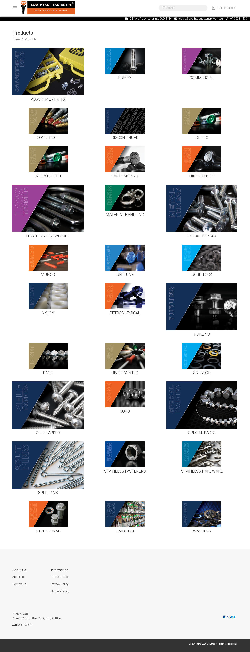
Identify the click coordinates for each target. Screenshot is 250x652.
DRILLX (202, 137)
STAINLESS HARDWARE (202, 471)
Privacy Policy (59, 584)
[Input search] (185, 8)
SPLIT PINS (48, 492)
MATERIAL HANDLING (125, 214)
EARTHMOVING (125, 176)
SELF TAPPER (48, 432)
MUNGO (48, 274)
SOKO (125, 411)
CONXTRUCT (48, 137)
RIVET (48, 372)
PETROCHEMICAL (125, 313)
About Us (18, 576)
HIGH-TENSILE (202, 176)
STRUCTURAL (48, 531)
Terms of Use (59, 576)
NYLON (48, 313)
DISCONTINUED (125, 137)
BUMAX (125, 77)
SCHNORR (202, 372)
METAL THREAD (202, 236)
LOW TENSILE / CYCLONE (48, 236)
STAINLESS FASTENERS (125, 471)
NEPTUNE (125, 274)
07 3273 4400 (20, 614)
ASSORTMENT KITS (48, 99)
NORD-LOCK (201, 274)
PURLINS (202, 334)
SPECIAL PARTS (202, 432)
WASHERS (202, 531)
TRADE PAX (125, 531)
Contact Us (19, 584)
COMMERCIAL (202, 77)
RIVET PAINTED (125, 372)
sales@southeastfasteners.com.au (201, 18)
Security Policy (60, 591)
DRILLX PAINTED (48, 176)
